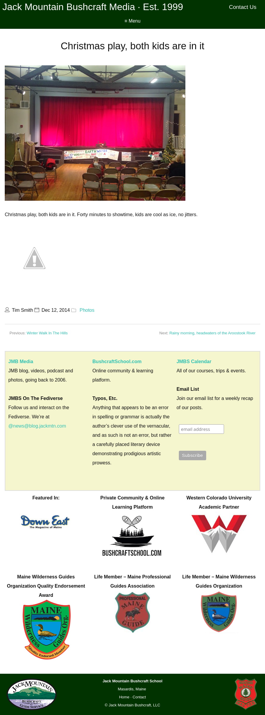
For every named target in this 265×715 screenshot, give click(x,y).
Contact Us (243, 7)
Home (124, 697)
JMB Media (20, 361)
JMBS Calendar (193, 361)
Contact (139, 697)
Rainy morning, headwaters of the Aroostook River (212, 333)
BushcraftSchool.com (116, 361)
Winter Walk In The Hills (47, 333)
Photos (87, 310)
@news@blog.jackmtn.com (37, 425)
